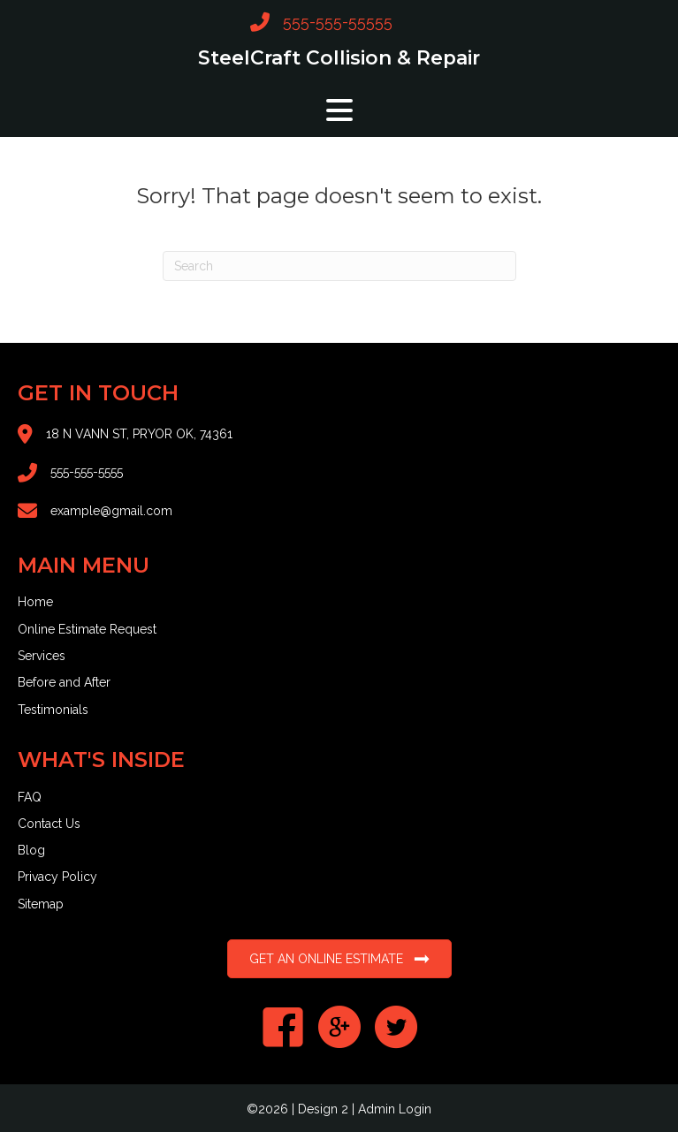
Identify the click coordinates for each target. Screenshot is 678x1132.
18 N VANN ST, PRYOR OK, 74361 (139, 434)
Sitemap (41, 904)
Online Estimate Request (87, 629)
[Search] (339, 266)
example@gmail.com (111, 511)
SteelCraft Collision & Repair (339, 57)
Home (35, 602)
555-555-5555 (86, 472)
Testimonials (53, 710)
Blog (31, 850)
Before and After (64, 682)
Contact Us (49, 824)
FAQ (30, 797)
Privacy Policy (57, 877)
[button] (339, 110)
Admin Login (394, 1109)
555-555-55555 (337, 21)
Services (41, 656)
